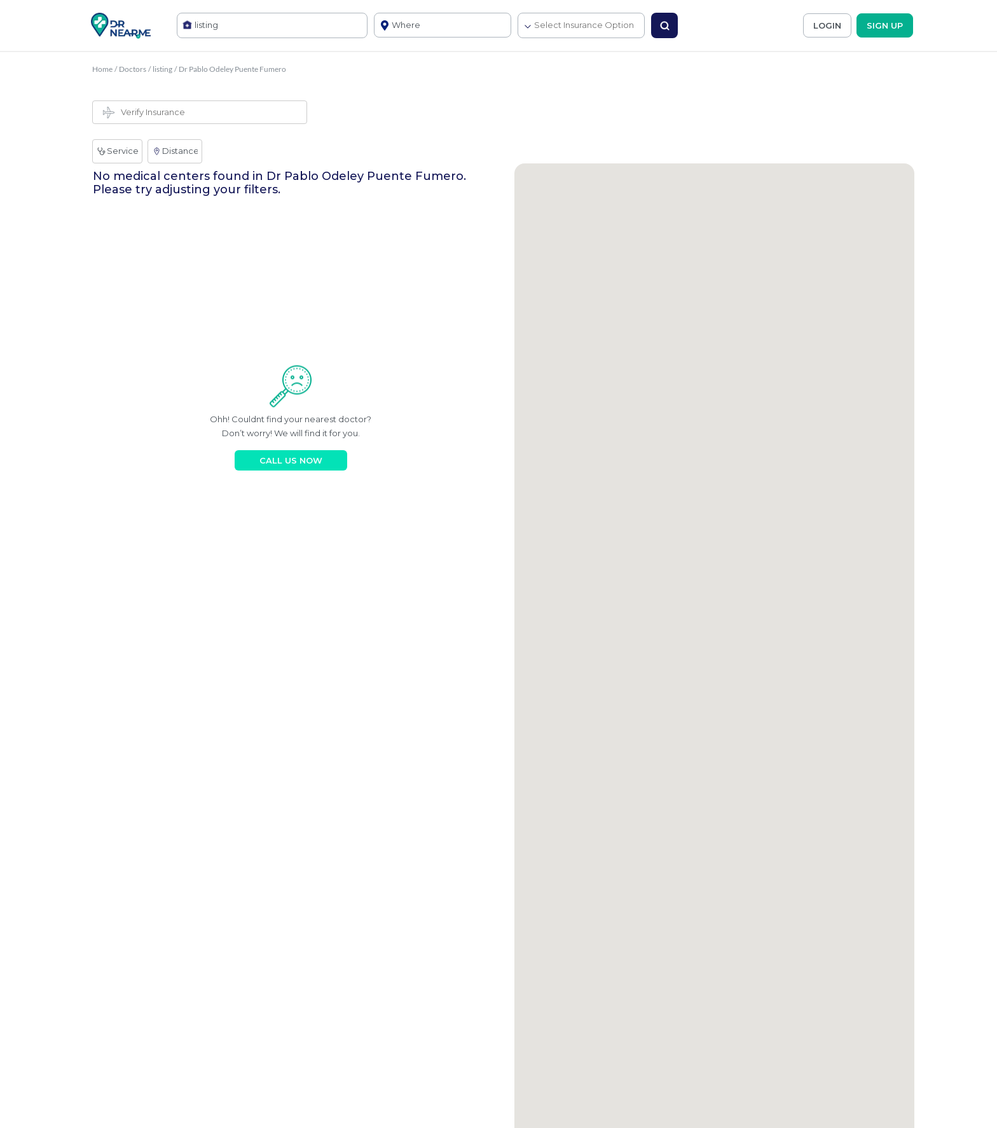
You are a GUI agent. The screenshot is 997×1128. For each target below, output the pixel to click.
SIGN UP (885, 25)
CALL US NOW (290, 460)
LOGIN (827, 25)
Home (102, 69)
